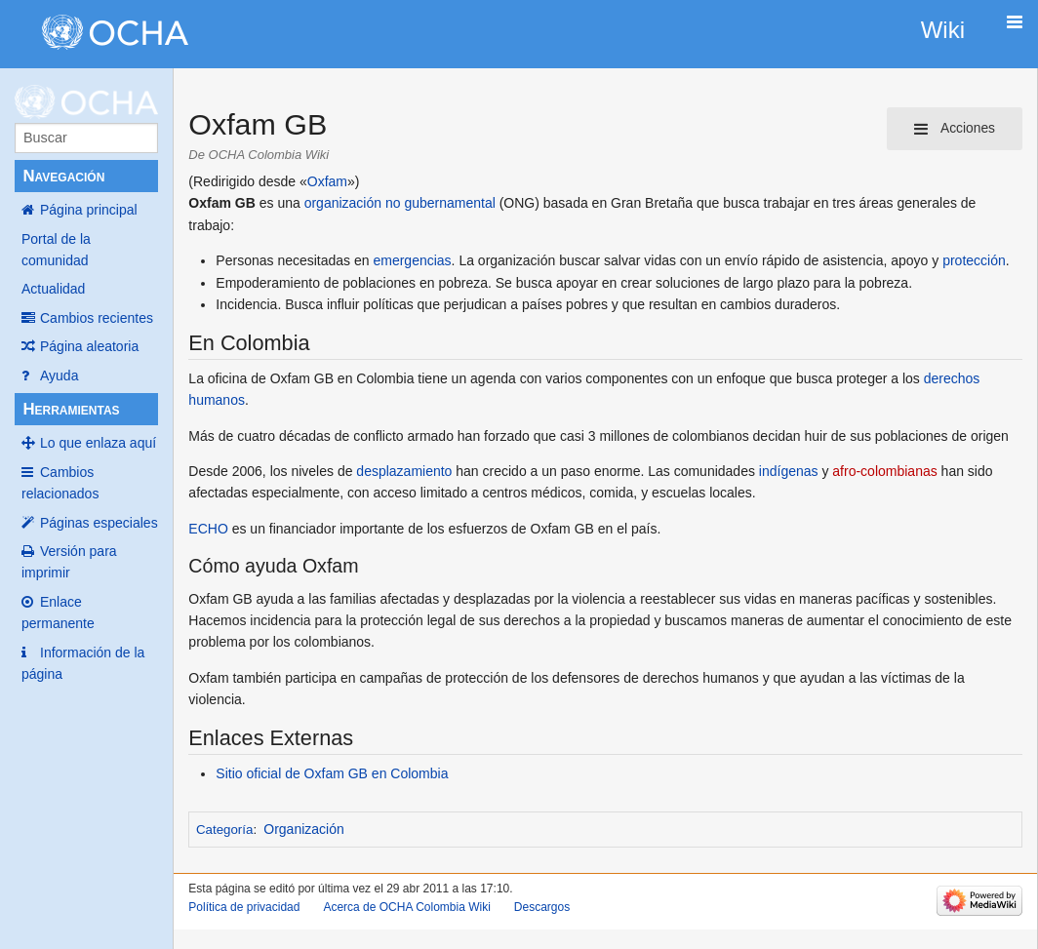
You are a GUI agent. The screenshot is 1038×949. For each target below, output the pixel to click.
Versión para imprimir (69, 561)
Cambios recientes (96, 318)
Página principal (89, 209)
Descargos (542, 907)
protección (974, 260)
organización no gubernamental (400, 203)
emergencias (412, 260)
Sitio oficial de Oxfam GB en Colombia (332, 773)
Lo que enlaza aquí (98, 443)
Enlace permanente (58, 612)
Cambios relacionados (60, 482)
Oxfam (327, 181)
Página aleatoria (89, 346)
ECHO (207, 528)
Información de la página (82, 663)
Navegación (63, 176)
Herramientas (70, 409)
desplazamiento (404, 471)
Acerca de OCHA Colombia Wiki (406, 907)
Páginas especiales (99, 523)
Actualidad (53, 289)
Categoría (224, 829)
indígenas (788, 471)
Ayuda (59, 375)
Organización (303, 829)
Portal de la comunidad (56, 249)
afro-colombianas (884, 471)
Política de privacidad (243, 907)
